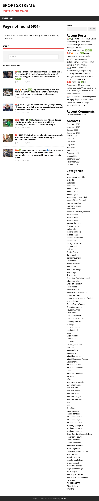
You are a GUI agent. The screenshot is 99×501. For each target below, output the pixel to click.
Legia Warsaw (72, 336)
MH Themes (65, 498)
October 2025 (72, 130)
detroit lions (72, 266)
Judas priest (71, 312)
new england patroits (75, 382)
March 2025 (72, 150)
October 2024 (72, 164)
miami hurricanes (74, 356)
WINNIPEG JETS (73, 483)
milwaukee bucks (74, 364)
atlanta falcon (72, 191)
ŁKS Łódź (70, 341)
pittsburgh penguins (75, 425)
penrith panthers (73, 414)
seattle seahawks (74, 442)
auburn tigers (72, 194)
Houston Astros (73, 310)
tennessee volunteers (76, 445)
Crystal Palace (72, 252)
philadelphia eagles (74, 416)
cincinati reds (72, 246)
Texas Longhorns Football (78, 451)
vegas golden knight (75, 468)
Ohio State (71, 408)
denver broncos (73, 263)
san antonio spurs (74, 437)
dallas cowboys (73, 255)
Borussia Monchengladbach (78, 211)
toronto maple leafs (75, 460)
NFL (68, 402)
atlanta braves (73, 188)
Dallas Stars (72, 260)
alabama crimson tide (76, 177)
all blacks (70, 180)
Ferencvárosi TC (73, 289)
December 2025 (73, 124)
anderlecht (71, 183)
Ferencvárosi (72, 287)
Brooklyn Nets (73, 226)
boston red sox (73, 220)
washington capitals (75, 474)
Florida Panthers (73, 295)
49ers (69, 174)
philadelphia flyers (74, 419)
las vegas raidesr (74, 327)
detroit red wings (74, 269)
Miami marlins (72, 362)
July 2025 (70, 138)
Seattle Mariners (73, 439)
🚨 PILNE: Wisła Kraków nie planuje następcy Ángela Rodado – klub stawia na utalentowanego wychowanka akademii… (39, 137)
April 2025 (71, 147)
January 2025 (72, 156)
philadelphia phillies (74, 422)
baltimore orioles (74, 203)
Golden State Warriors (76, 304)
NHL (68, 405)
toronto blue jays (74, 457)
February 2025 (73, 153)
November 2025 (73, 127)
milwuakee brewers (75, 367)
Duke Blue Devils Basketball (78, 278)
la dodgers (71, 324)
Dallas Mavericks (74, 258)
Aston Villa (71, 185)
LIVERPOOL (71, 338)
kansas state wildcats (75, 318)
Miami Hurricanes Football (78, 359)
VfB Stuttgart (72, 471)
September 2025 (73, 133)
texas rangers (72, 454)
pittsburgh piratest (74, 428)
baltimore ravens (74, 206)
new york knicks (73, 390)
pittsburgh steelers (74, 431)
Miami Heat (71, 353)
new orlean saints (74, 385)
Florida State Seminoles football (80, 298)
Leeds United (72, 330)
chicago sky (71, 240)
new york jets (72, 387)
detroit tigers (72, 272)
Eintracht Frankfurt (74, 284)
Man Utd (70, 347)
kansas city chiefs (74, 315)
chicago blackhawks (75, 237)
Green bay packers (74, 307)
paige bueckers (73, 411)
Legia (69, 333)
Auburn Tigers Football (76, 200)
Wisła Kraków (72, 486)
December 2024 (73, 159)
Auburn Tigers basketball (77, 197)
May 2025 (71, 144)
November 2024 (73, 162)
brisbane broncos (74, 223)
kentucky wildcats (74, 321)
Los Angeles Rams (74, 344)
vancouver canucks (74, 466)
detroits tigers (72, 275)
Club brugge (72, 249)
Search (69, 25)
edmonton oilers (73, 281)
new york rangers (74, 396)
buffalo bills (71, 229)
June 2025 (71, 141)
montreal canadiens (75, 373)
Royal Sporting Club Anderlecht (79, 434)
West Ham (71, 480)
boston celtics (72, 217)
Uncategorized (73, 463)
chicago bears (72, 235)
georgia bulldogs (73, 301)
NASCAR (70, 376)
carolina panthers (74, 232)
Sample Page (7, 18)
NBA (69, 379)
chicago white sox (74, 243)
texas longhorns (73, 448)
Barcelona (71, 208)
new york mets (73, 393)
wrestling (70, 489)
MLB (69, 370)
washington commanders (77, 477)
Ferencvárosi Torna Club (77, 292)
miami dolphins (73, 350)
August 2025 (72, 136)
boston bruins (72, 214)
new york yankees (74, 399)
